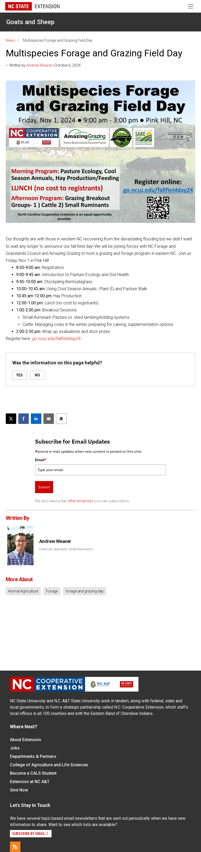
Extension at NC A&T (29, 781)
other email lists (80, 501)
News (10, 40)
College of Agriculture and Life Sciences (49, 764)
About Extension (25, 739)
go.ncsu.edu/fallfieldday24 (56, 338)
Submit (44, 487)
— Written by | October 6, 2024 (43, 65)
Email (41, 459)
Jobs (15, 748)
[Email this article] (48, 418)
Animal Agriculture (23, 591)
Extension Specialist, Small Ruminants (66, 549)
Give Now (19, 790)
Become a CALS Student (33, 773)
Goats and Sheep (30, 22)
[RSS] (15, 847)
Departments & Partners (33, 756)
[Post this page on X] (11, 418)
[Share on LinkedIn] (36, 418)
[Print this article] (61, 418)
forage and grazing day (85, 591)
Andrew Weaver (39, 65)
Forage (52, 591)
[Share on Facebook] (23, 418)
